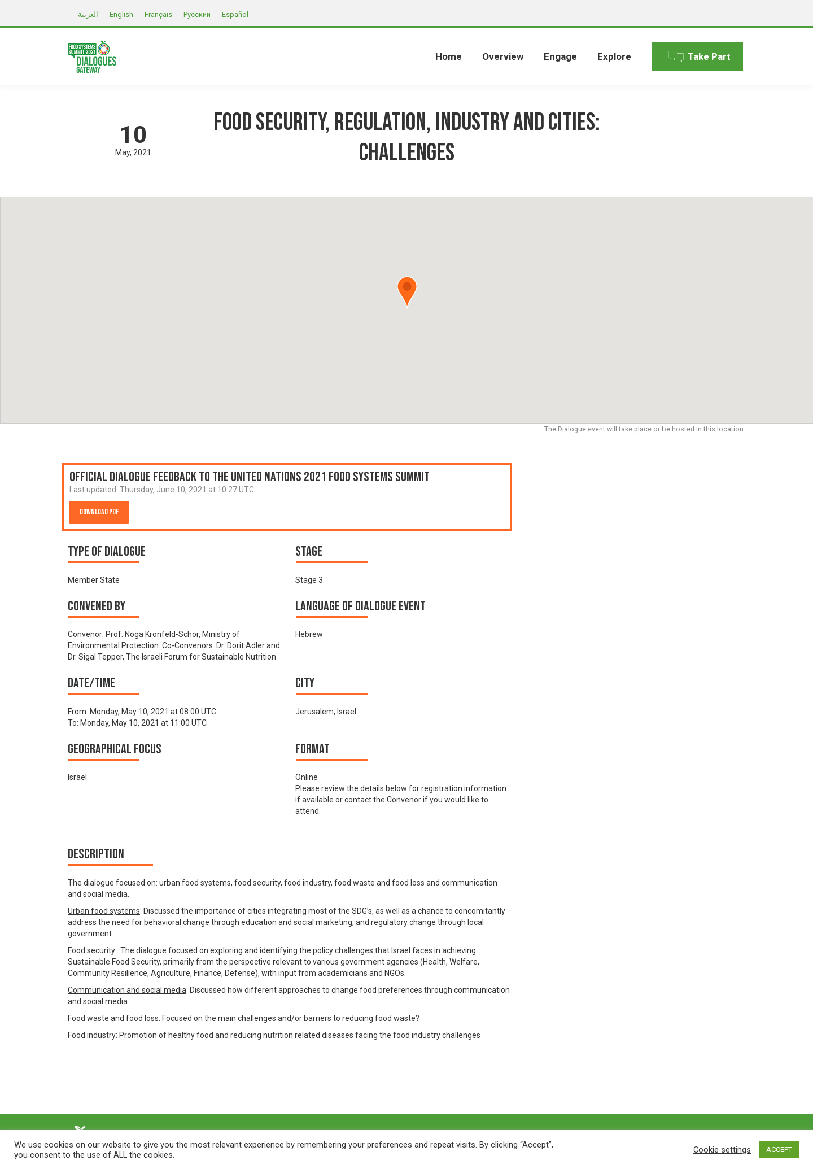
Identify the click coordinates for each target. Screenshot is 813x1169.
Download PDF (99, 512)
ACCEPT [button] (779, 1149)
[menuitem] (448, 56)
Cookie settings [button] (722, 1150)
